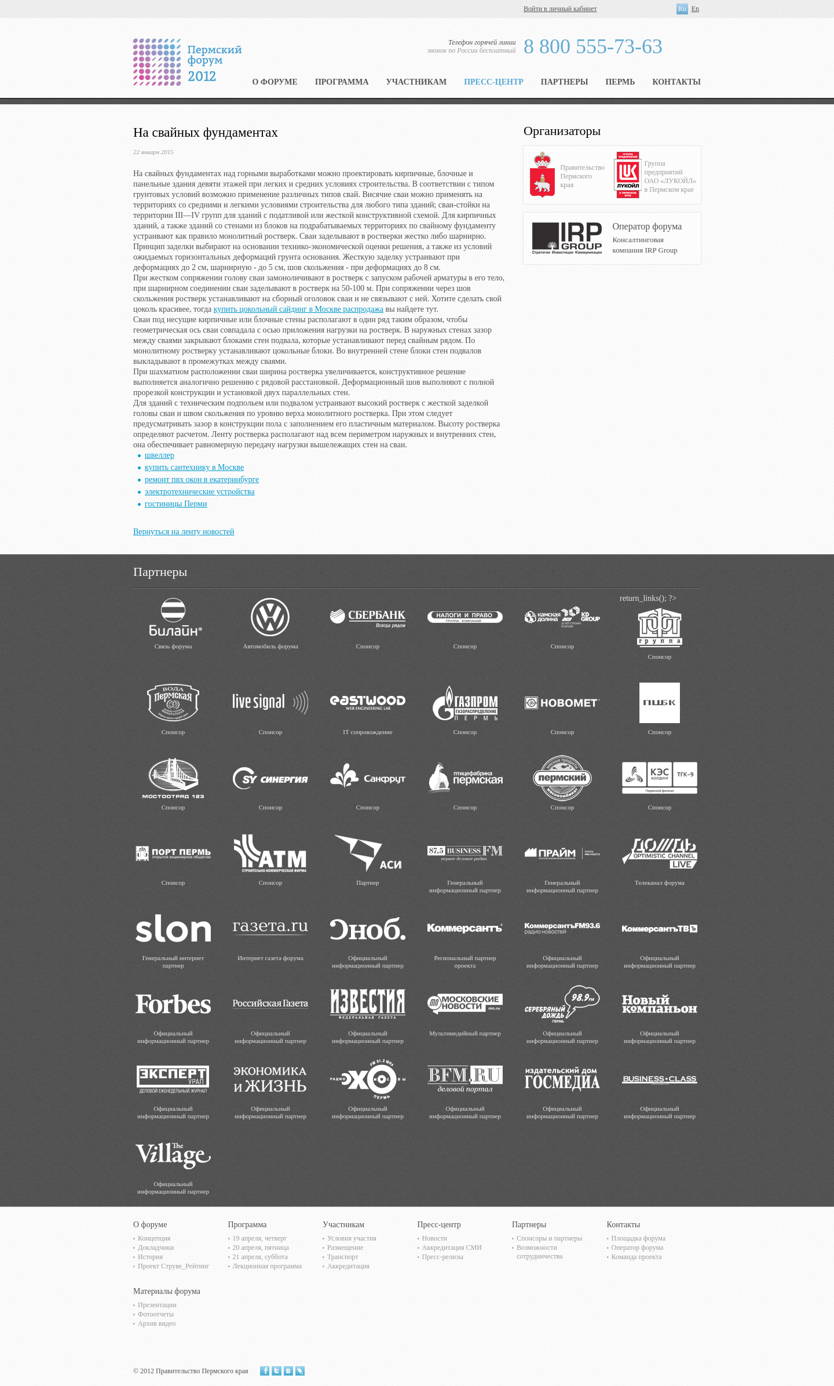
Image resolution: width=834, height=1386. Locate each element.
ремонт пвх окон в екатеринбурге (202, 479)
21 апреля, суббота (260, 1257)
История (150, 1257)
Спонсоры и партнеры (549, 1238)
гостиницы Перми (176, 503)
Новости (435, 1238)
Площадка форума (639, 1238)
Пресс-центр (494, 82)
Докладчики (156, 1247)
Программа (342, 82)
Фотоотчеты (156, 1314)
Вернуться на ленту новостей (183, 531)
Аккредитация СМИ (452, 1247)
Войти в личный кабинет (560, 9)
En (695, 9)
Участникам (416, 82)
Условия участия (351, 1238)
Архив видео (156, 1323)
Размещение (345, 1247)
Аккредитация (348, 1266)
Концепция (154, 1238)
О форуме (275, 82)
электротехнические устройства (200, 491)
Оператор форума (638, 1247)
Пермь (620, 82)
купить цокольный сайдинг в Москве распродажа (298, 309)
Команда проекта (637, 1257)
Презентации (157, 1305)
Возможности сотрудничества (540, 1251)
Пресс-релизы (442, 1257)
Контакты (676, 82)
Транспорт (342, 1257)
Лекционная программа (267, 1266)
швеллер (159, 455)
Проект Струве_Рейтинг (173, 1266)
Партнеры (564, 82)
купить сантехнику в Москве (194, 467)
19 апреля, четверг (260, 1238)
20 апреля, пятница (261, 1247)
